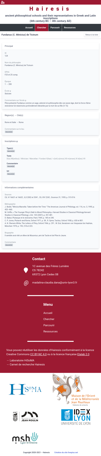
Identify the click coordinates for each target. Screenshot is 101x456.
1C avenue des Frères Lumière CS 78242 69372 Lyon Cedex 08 (46, 270)
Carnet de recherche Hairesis (27, 364)
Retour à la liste (91, 35)
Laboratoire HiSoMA (22, 360)
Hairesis (50, 9)
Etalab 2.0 (83, 354)
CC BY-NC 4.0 (38, 354)
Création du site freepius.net (66, 452)
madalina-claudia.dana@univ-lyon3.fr (50, 283)
